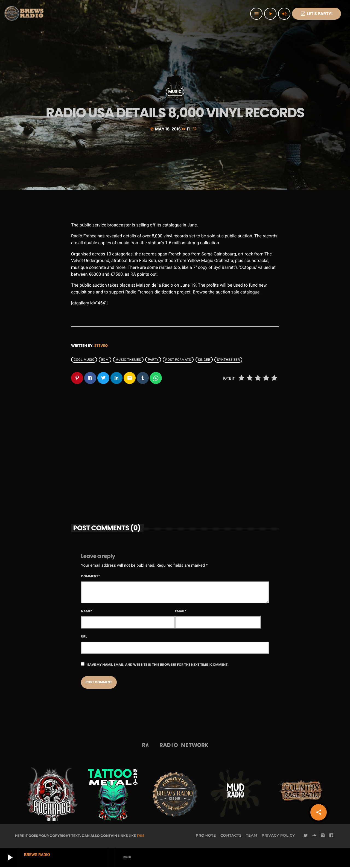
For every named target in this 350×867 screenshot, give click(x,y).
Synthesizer (228, 360)
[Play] (270, 14)
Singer (204, 360)
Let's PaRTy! (316, 14)
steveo (101, 345)
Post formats (178, 360)
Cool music (84, 360)
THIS (140, 835)
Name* (86, 611)
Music (175, 92)
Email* (180, 611)
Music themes (128, 360)
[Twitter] (306, 835)
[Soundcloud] (314, 835)
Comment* (90, 576)
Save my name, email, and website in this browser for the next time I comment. (158, 664)
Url (84, 636)
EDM (105, 360)
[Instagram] (322, 835)
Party (153, 360)
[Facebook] (331, 835)
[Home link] (24, 14)
